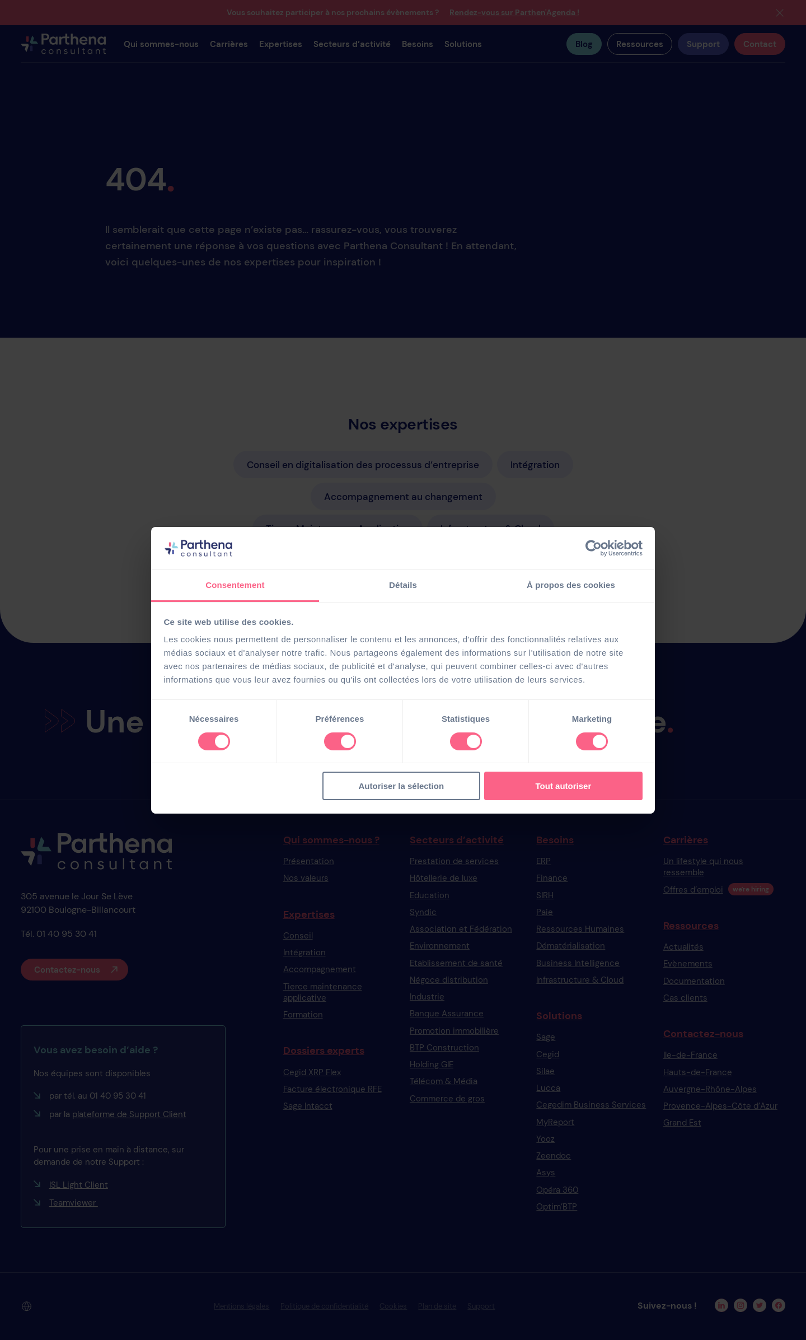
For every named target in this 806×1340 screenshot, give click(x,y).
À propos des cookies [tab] (571, 585)
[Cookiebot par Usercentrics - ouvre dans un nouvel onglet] (594, 548)
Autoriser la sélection (401, 786)
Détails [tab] (403, 585)
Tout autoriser (564, 786)
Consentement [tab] (234, 585)
